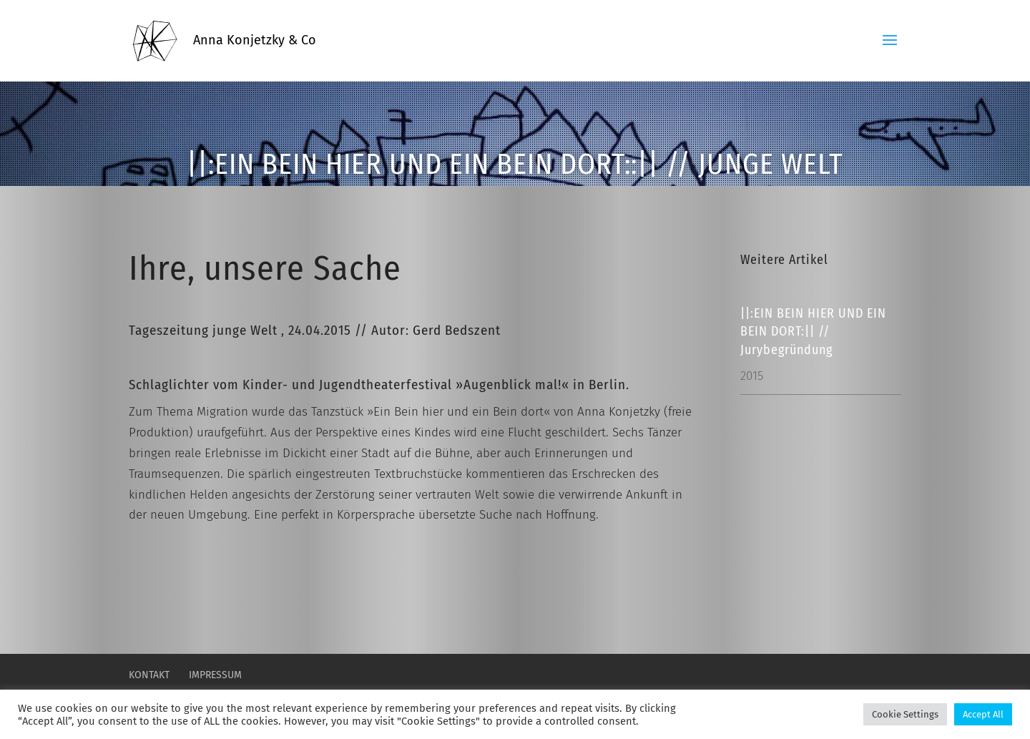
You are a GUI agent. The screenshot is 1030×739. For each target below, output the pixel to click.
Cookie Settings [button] (905, 714)
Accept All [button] (983, 714)
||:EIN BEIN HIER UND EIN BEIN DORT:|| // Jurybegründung (813, 331)
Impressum (215, 675)
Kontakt (149, 675)
